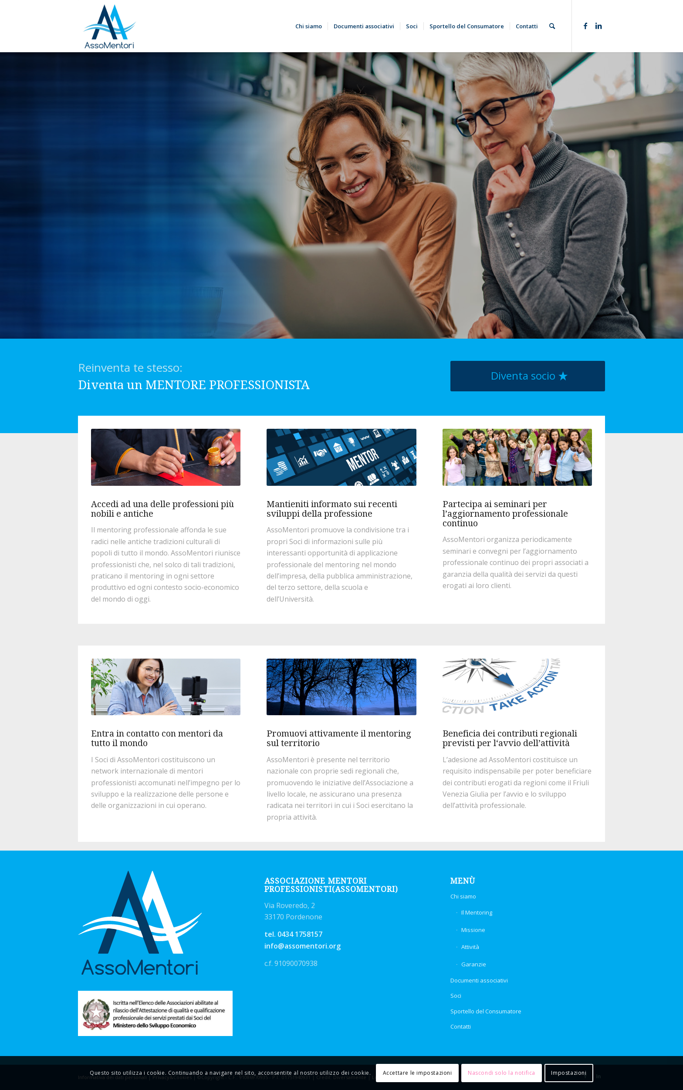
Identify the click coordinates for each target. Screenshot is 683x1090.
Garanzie (473, 964)
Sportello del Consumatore (485, 1011)
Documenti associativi (479, 980)
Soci (455, 995)
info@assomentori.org (302, 946)
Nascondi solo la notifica (501, 1073)
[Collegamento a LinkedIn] (598, 25)
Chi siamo (463, 896)
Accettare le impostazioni (417, 1073)
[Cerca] (552, 26)
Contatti (460, 1026)
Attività (470, 947)
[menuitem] (309, 26)
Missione (473, 930)
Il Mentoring (476, 912)
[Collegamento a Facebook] (585, 25)
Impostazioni (568, 1073)
